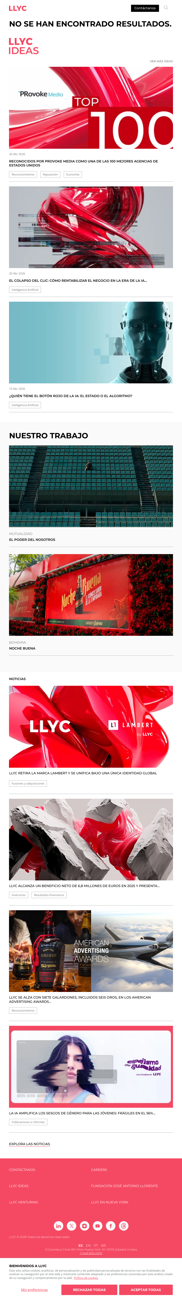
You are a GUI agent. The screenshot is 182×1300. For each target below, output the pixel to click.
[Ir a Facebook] (110, 1226)
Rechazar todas (89, 1290)
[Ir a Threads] (123, 1226)
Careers (99, 1170)
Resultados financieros (49, 895)
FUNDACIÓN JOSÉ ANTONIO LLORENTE (124, 1186)
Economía (72, 174)
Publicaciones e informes (28, 1122)
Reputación (50, 174)
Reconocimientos (23, 174)
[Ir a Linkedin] (58, 1226)
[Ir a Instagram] (84, 1226)
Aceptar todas (146, 1290)
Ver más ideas (161, 61)
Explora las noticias (29, 1144)
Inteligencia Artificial (25, 289)
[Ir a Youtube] (97, 1226)
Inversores (19, 895)
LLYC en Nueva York (109, 1202)
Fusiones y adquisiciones (28, 783)
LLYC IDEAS (18, 1186)
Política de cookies (86, 1278)
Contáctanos (145, 8)
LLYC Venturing (23, 1202)
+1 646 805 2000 (91, 1253)
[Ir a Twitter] (71, 1226)
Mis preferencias (34, 1289)
